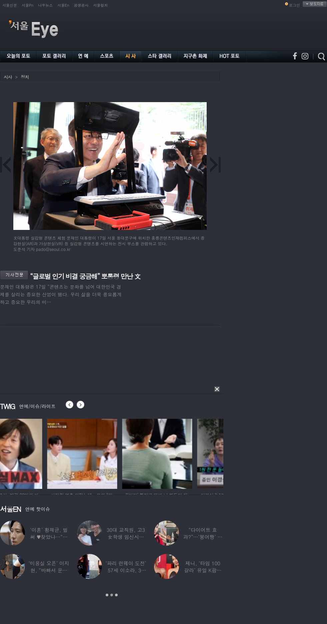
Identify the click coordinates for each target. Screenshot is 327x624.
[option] (35, 453)
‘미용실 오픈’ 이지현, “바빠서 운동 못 (49, 570)
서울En (63, 5)
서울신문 (9, 5)
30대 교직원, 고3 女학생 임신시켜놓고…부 (126, 536)
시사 (8, 77)
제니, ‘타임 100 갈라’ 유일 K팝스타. (203, 570)
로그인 (294, 5)
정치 (25, 77)
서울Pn (27, 5)
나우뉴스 (45, 5)
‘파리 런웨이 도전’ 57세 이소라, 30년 (125, 570)
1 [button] (107, 595)
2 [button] (111, 595)
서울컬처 (100, 5)
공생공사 (81, 5)
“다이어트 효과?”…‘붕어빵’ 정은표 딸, (202, 536)
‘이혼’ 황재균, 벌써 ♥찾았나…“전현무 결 (49, 536)
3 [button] (116, 595)
